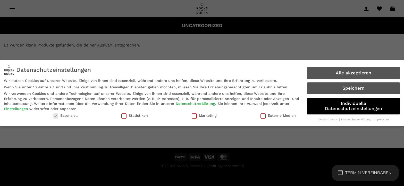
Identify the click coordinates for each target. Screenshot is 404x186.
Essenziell (65, 115)
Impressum (381, 119)
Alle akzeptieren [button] (353, 72)
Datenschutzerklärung (195, 104)
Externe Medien (278, 115)
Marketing (204, 115)
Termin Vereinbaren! (365, 173)
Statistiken (134, 115)
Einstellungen (16, 109)
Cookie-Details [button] (328, 119)
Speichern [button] (353, 88)
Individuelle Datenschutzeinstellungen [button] (353, 106)
